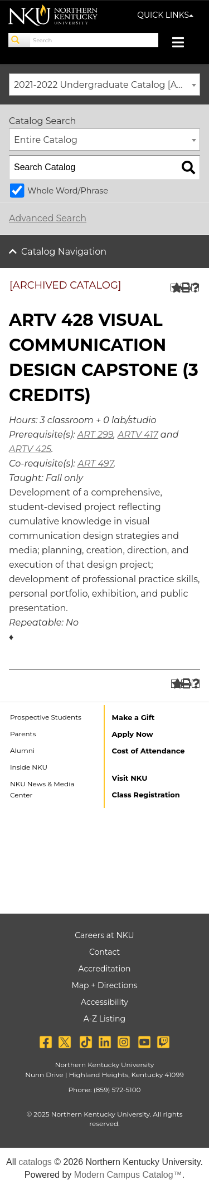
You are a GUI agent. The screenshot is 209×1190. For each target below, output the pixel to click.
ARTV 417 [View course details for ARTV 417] (138, 434)
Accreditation (105, 969)
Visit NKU (130, 778)
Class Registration (146, 794)
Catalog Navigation (63, 251)
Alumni (22, 750)
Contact (104, 952)
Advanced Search (47, 218)
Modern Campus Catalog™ (128, 1174)
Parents (23, 734)
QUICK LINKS (165, 15)
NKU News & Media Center (42, 789)
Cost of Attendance (148, 750)
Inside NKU (28, 767)
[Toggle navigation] (184, 44)
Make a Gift (133, 717)
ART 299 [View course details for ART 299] (95, 434)
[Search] (19, 40)
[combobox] (104, 84)
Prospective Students (45, 717)
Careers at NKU (104, 935)
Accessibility (104, 1002)
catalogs (35, 1162)
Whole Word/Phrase (67, 191)
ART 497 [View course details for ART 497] (95, 463)
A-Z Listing (104, 1019)
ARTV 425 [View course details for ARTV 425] (30, 449)
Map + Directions (104, 985)
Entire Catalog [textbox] (45, 140)
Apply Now (132, 734)
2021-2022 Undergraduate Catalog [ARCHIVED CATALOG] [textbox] (107, 85)
